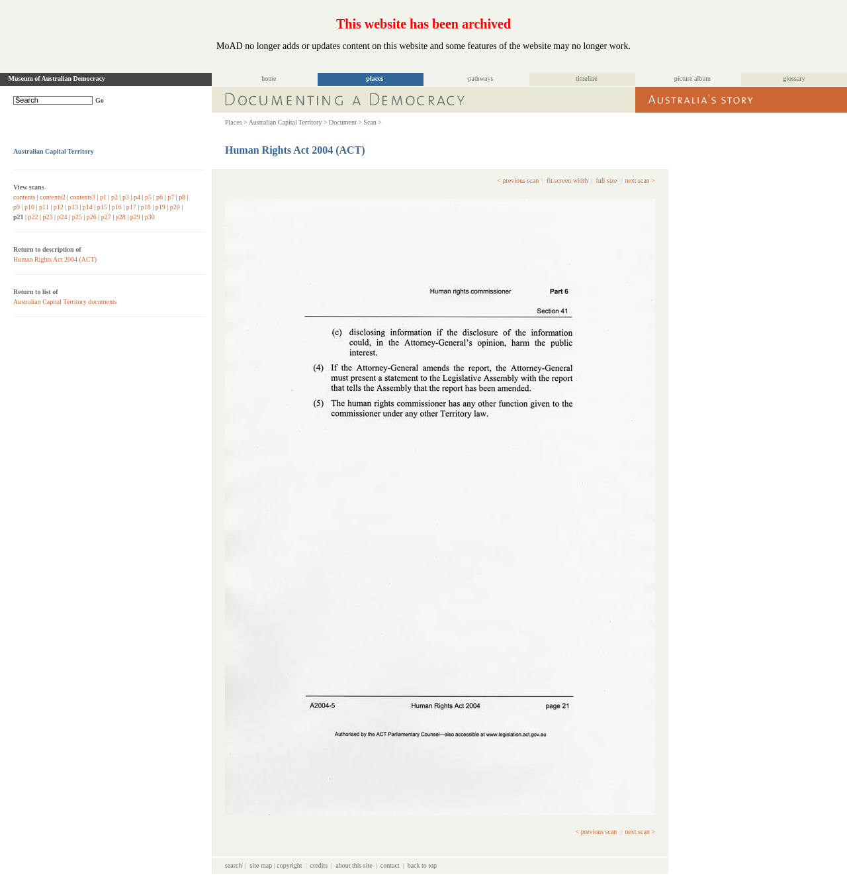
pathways (481, 78)
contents (24, 197)
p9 (16, 207)
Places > (236, 122)
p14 (88, 207)
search (233, 865)
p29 (135, 217)
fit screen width (567, 180)
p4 (137, 197)
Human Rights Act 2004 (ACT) (55, 259)
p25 (77, 217)
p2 (114, 197)
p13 (73, 207)
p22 (33, 217)
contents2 (52, 197)
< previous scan (518, 180)
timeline (587, 78)
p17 (131, 207)
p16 (117, 207)
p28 (121, 217)
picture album (692, 78)
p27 (106, 217)
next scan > (640, 180)
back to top (422, 865)
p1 (103, 197)
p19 (160, 207)
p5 (148, 197)
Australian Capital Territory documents (65, 301)
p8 (182, 197)
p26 (92, 217)
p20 (175, 207)
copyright (289, 865)
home (268, 78)
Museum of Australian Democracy (57, 78)
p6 (159, 197)
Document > (345, 122)
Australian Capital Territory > (288, 122)
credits (319, 865)
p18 (146, 207)
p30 (150, 217)
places (374, 78)
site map (261, 865)
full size (606, 180)
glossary (794, 78)
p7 (170, 197)
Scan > (372, 122)
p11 (44, 207)
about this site (354, 865)
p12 (59, 207)
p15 (102, 207)
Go (99, 100)
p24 (62, 217)
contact (390, 865)
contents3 (82, 197)
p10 (29, 207)
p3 (125, 197)
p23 (48, 217)
